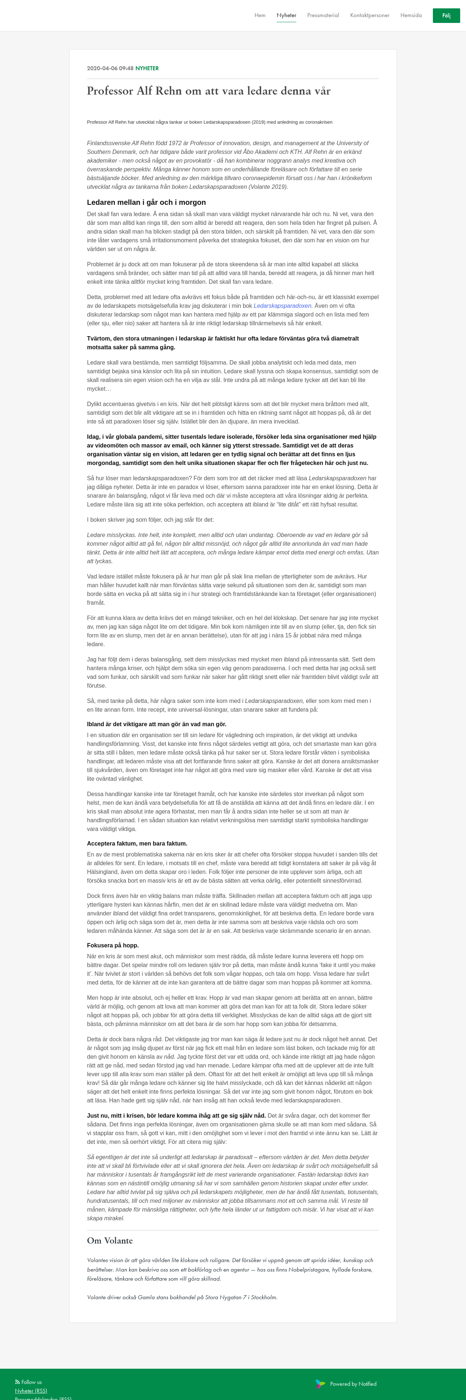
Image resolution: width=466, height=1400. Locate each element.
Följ (446, 15)
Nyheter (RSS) (31, 1391)
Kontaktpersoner (370, 15)
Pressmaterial (323, 15)
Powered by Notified (345, 1384)
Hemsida (411, 15)
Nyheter (286, 15)
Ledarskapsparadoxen (282, 306)
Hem (260, 15)
